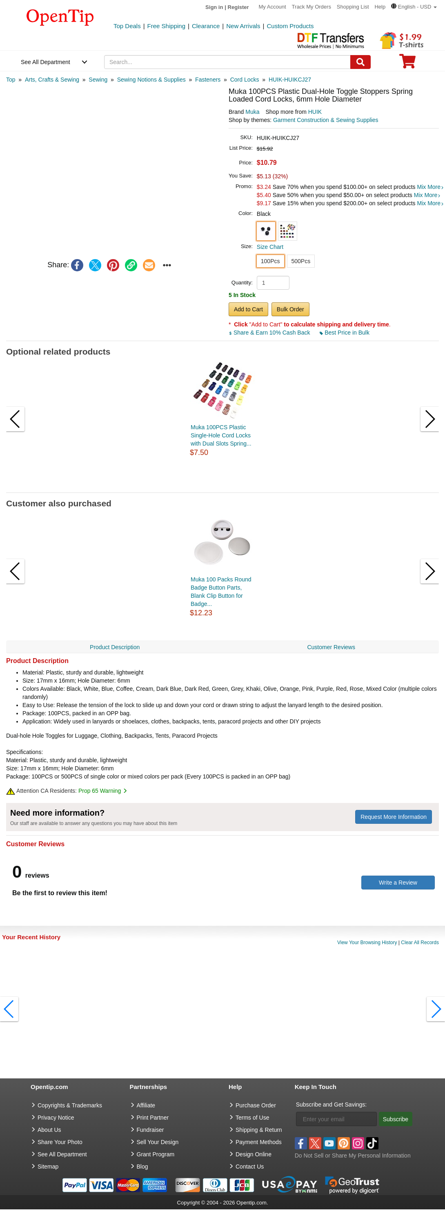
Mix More (430, 187)
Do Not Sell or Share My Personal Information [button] (353, 1155)
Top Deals (127, 25)
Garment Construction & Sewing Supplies (325, 120)
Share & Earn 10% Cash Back (270, 332)
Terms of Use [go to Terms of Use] (252, 1117)
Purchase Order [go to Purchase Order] (256, 1105)
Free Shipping (166, 25)
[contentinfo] (60, 16)
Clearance (206, 25)
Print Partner (153, 1117)
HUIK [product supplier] (315, 112)
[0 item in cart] (407, 64)
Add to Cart (248, 309)
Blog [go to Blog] (142, 1166)
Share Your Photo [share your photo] (60, 1142)
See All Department (45, 62)
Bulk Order (290, 309)
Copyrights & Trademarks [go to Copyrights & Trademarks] (70, 1105)
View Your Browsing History (367, 942)
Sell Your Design (158, 1142)
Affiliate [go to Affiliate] (146, 1105)
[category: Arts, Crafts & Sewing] (52, 79)
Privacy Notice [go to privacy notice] (56, 1117)
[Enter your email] (336, 1119)
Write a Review (398, 882)
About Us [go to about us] (49, 1130)
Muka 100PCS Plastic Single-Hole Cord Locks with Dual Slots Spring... (221, 435)
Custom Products (290, 25)
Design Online (253, 1154)
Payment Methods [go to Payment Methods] (259, 1142)
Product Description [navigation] (115, 647)
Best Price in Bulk (344, 332)
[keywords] (227, 62)
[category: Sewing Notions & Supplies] (151, 79)
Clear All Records (420, 942)
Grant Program (156, 1154)
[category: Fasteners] (207, 79)
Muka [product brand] (252, 112)
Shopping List (353, 7)
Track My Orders (311, 7)
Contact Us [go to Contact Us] (250, 1166)
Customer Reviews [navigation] (331, 647)
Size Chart (270, 247)
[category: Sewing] (98, 79)
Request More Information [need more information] (393, 817)
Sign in (214, 7)
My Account (272, 7)
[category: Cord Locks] (244, 79)
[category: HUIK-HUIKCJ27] (290, 79)
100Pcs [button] (270, 261)
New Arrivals (243, 25)
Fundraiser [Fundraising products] (150, 1130)
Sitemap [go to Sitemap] (48, 1166)
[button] (414, 7)
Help (379, 7)
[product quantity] (273, 283)
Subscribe (395, 1119)
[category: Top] (11, 79)
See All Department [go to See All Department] (62, 1154)
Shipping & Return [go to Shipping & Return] (259, 1130)
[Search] (360, 62)
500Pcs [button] (301, 261)
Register (238, 7)
